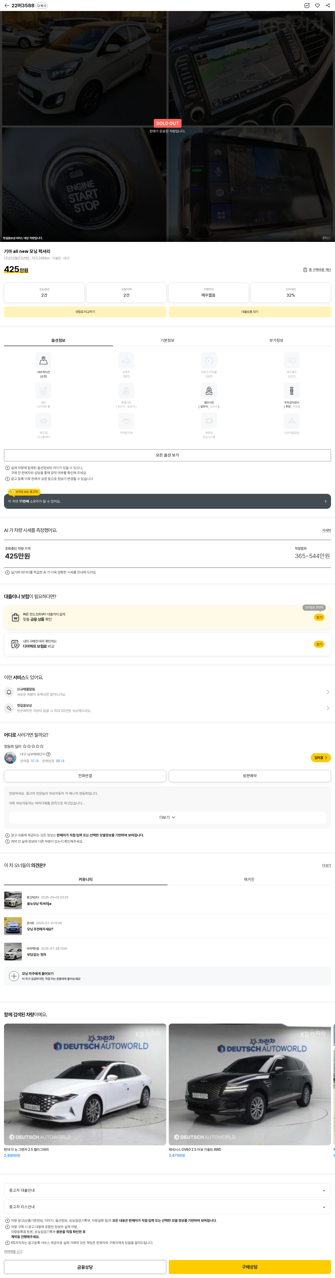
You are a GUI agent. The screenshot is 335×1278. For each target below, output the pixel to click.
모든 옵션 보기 (167, 455)
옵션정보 (59, 340)
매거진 (249, 879)
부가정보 (277, 340)
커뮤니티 (86, 879)
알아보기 (167, 617)
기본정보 (167, 340)
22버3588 (30, 5)
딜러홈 (318, 758)
